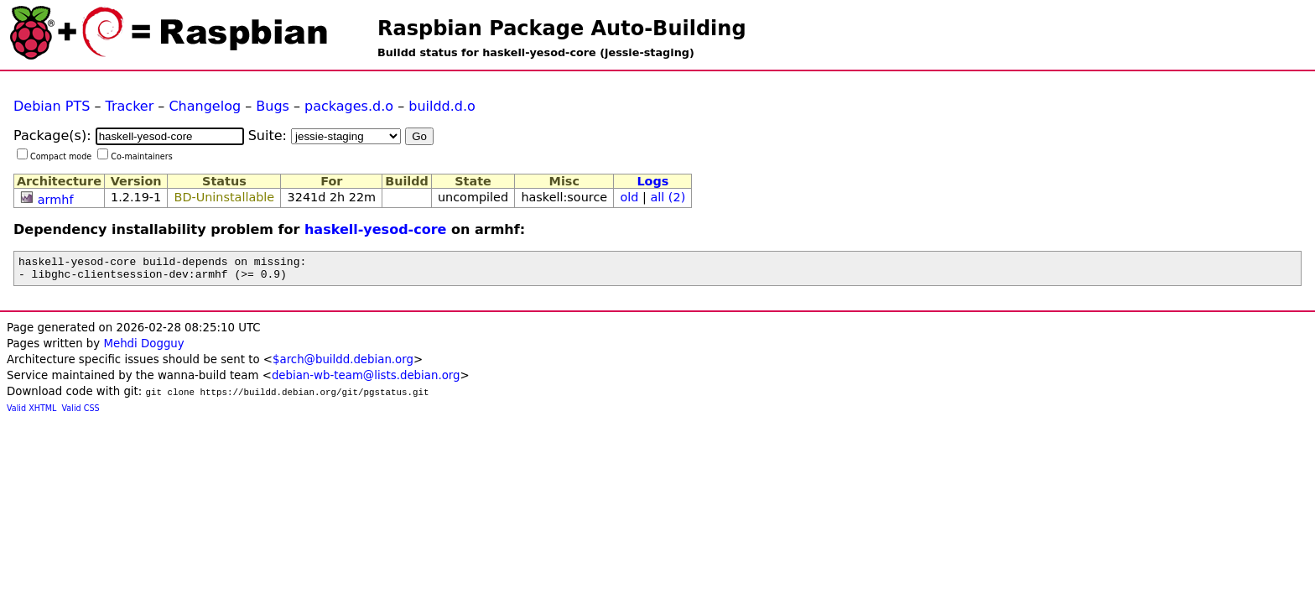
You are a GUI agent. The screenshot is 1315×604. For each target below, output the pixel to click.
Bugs (272, 106)
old (630, 197)
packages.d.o (348, 106)
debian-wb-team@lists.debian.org (366, 380)
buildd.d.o (442, 106)
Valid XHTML (31, 413)
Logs (652, 181)
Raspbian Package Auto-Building (561, 28)
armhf (56, 199)
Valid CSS (81, 413)
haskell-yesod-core (375, 229)
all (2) (667, 197)
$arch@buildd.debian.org (343, 364)
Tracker (130, 106)
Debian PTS (51, 106)
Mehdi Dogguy (143, 348)
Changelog (205, 106)
